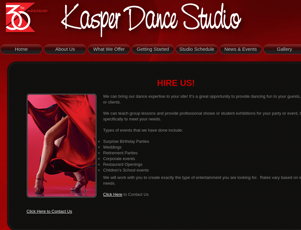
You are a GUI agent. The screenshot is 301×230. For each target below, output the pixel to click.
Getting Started (153, 49)
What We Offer (109, 49)
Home (21, 49)
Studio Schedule (196, 49)
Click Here (112, 194)
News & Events (240, 49)
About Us (65, 49)
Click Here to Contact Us (49, 211)
